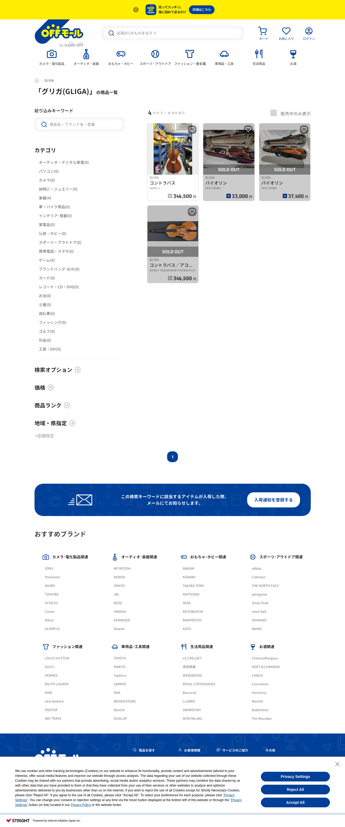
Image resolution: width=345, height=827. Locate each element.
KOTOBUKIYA (193, 611)
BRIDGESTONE (125, 701)
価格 (44, 387)
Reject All (295, 789)
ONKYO (119, 585)
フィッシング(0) (52, 322)
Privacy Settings (295, 776)
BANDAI (188, 568)
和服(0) (45, 340)
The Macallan (262, 718)
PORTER (51, 710)
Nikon (49, 620)
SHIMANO (259, 620)
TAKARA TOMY (193, 585)
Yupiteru (120, 675)
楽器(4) (45, 197)
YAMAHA (120, 611)
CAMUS (257, 675)
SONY (49, 568)
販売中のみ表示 (290, 113)
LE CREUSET (192, 658)
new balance (54, 701)
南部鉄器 (189, 667)
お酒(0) (45, 295)
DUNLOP (120, 718)
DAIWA (257, 629)
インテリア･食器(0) (55, 215)
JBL (116, 594)
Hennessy (259, 692)
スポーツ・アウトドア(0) (60, 242)
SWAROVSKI (192, 710)
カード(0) (47, 278)
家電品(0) (47, 224)
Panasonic (52, 577)
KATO (187, 629)
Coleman (258, 577)
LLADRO (189, 701)
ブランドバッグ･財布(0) (59, 269)
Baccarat (189, 692)
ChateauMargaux (265, 658)
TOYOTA (120, 658)
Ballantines (260, 710)
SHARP (50, 585)
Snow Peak (260, 603)
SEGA (187, 603)
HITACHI (51, 603)
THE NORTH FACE (265, 585)
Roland (119, 629)
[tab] (51, 56)
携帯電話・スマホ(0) (56, 251)
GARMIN (120, 684)
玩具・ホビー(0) (52, 233)
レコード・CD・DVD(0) (59, 286)
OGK (117, 692)
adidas (257, 568)
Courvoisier (260, 684)
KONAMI (189, 577)
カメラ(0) (47, 180)
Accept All (295, 802)
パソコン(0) (49, 171)
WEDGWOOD (192, 675)
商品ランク (52, 405)
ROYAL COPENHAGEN (199, 684)
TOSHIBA (51, 594)
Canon (49, 611)
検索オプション (57, 369)
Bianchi (119, 710)
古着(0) (45, 304)
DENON (119, 577)
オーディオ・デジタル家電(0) (64, 162)
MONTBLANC (193, 718)
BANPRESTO (192, 620)
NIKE (48, 692)
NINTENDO (191, 594)
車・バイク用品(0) (54, 206)
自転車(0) (47, 313)
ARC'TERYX (53, 718)
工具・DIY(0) (50, 349)
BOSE (118, 603)
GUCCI (50, 667)
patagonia (259, 594)
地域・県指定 (54, 423)
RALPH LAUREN (57, 684)
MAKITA (119, 667)
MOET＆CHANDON (266, 667)
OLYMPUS (52, 629)
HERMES (51, 675)
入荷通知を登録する (273, 500)
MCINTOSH (122, 568)
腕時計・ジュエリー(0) (58, 189)
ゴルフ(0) (47, 331)
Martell (257, 701)
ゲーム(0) (47, 260)
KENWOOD (122, 620)
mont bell (259, 611)
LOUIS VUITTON (57, 658)
